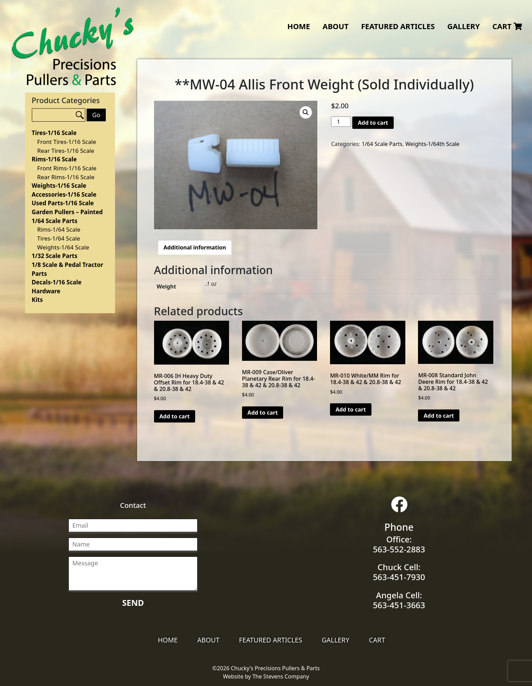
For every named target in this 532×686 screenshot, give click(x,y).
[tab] (195, 247)
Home (298, 26)
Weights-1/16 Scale (59, 185)
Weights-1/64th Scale (432, 144)
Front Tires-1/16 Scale (66, 142)
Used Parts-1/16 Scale (63, 203)
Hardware (46, 291)
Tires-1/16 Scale (54, 133)
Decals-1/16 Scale (56, 282)
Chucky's (73, 46)
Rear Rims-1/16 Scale (65, 177)
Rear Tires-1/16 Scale (65, 151)
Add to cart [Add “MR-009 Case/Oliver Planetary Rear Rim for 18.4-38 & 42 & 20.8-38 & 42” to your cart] (263, 412)
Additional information (195, 247)
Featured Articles (398, 26)
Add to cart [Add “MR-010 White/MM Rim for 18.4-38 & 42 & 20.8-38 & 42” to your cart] (350, 409)
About (335, 26)
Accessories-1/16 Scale (64, 194)
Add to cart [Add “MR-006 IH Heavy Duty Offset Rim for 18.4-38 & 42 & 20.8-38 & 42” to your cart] (175, 416)
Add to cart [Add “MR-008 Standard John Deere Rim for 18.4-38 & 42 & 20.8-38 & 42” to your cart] (438, 415)
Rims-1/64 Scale (58, 229)
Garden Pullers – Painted (67, 212)
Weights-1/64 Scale (63, 247)
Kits (37, 300)
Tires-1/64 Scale (58, 238)
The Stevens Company (280, 676)
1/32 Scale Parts (54, 256)
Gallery (463, 26)
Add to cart (373, 122)
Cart (507, 26)
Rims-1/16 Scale (54, 159)
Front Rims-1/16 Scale (67, 168)
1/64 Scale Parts (54, 221)
